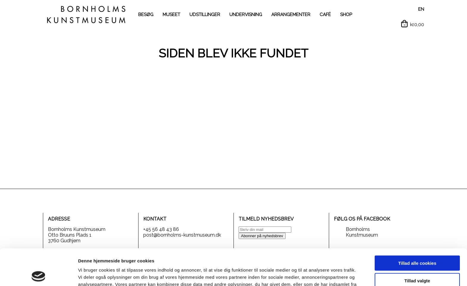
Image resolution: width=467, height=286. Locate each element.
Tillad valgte (417, 244)
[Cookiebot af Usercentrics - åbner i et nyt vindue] (39, 274)
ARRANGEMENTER (290, 14)
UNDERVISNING (245, 14)
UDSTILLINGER (204, 14)
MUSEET (171, 14)
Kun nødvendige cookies (417, 261)
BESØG (145, 14)
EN (421, 9)
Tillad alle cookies (417, 226)
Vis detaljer (310, 274)
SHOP (346, 14)
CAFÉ (325, 14)
